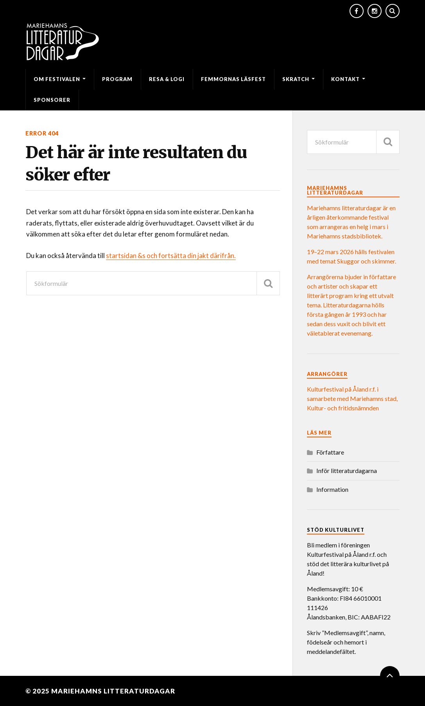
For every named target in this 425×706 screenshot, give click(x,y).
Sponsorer (52, 100)
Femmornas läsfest (233, 79)
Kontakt (345, 79)
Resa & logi (167, 79)
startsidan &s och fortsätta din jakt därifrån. (171, 255)
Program (117, 79)
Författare (330, 452)
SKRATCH (295, 79)
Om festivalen (57, 79)
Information (332, 489)
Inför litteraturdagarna (346, 470)
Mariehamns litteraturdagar (113, 691)
